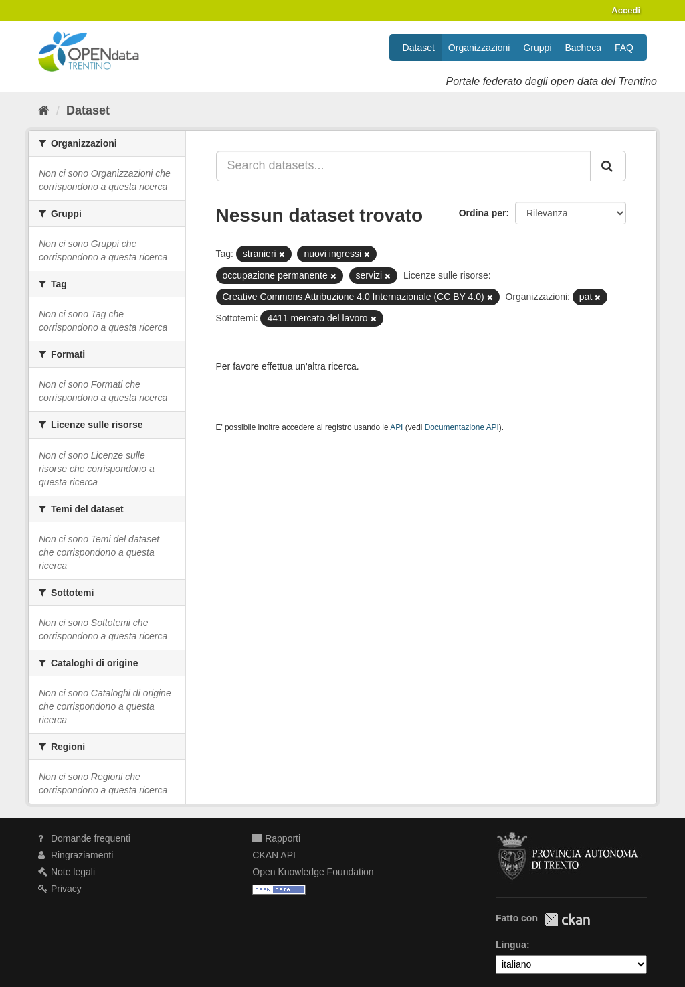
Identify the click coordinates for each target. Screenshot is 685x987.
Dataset (419, 47)
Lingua (511, 944)
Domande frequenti (84, 838)
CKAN (567, 920)
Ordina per (482, 213)
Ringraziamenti (75, 855)
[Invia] (608, 166)
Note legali (66, 871)
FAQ (624, 47)
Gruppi (537, 47)
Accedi (625, 10)
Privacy (60, 888)
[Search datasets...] (403, 166)
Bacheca (583, 47)
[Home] (44, 110)
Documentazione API (462, 427)
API (396, 427)
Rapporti (276, 838)
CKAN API (274, 855)
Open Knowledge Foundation (312, 871)
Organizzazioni (479, 47)
